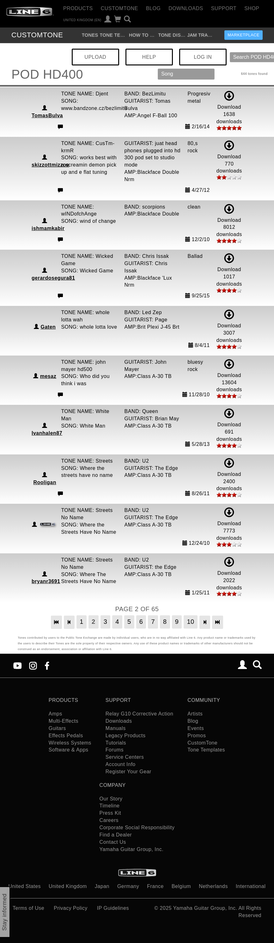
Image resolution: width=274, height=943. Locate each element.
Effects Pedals (66, 735)
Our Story (111, 798)
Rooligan (44, 482)
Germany (128, 886)
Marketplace (243, 35)
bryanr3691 (46, 581)
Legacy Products (126, 735)
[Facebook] (47, 665)
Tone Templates (113, 35)
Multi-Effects (63, 721)
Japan (102, 886)
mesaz (48, 376)
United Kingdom (68, 886)
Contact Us (113, 842)
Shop (251, 8)
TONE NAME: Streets (87, 461)
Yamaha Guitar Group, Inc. (132, 849)
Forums (115, 749)
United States (25, 886)
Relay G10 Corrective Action (139, 713)
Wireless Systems (70, 742)
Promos (196, 735)
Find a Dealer (116, 834)
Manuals (116, 728)
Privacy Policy (71, 908)
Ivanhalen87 (47, 433)
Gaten (48, 327)
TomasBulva (47, 115)
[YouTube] (17, 665)
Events (195, 728)
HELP (149, 57)
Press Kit (110, 813)
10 (190, 621)
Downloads (185, 8)
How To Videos (142, 35)
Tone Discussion (172, 35)
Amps (55, 713)
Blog (153, 8)
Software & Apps (68, 749)
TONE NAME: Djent (84, 93)
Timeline (110, 805)
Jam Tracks (201, 35)
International (251, 886)
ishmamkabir (48, 228)
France (155, 886)
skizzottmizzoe (50, 164)
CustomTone (119, 8)
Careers (109, 820)
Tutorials (116, 742)
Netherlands (213, 886)
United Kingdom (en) (82, 19)
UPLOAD (95, 57)
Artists (195, 713)
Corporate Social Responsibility (137, 827)
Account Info (121, 764)
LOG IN (203, 57)
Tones (90, 35)
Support (224, 8)
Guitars (57, 728)
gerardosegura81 (53, 278)
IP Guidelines (113, 908)
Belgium (181, 886)
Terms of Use (28, 908)
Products (78, 8)
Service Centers (125, 757)
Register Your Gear (128, 771)
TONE (37, 35)
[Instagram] (33, 665)
